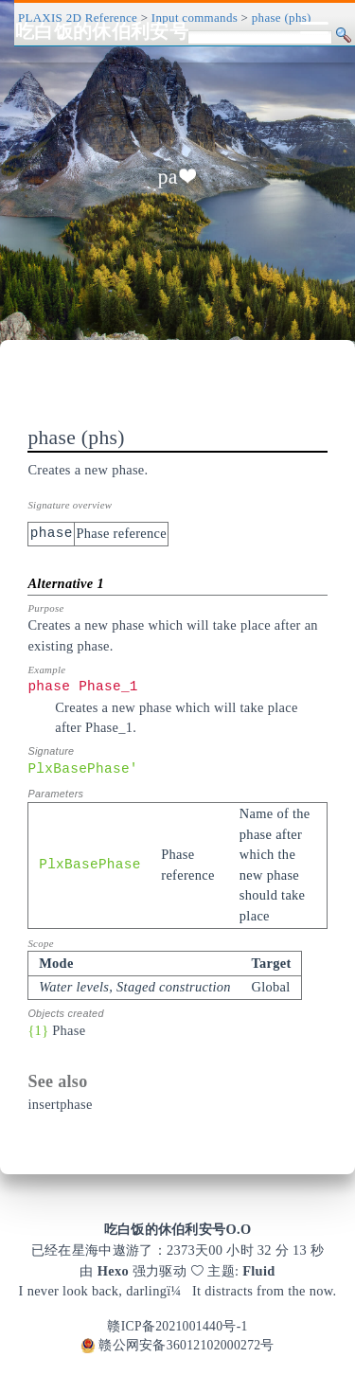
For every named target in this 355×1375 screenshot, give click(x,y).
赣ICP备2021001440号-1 (177, 1326)
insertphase (59, 1104)
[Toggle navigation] (314, 31)
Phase (68, 1030)
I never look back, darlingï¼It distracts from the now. (178, 1290)
